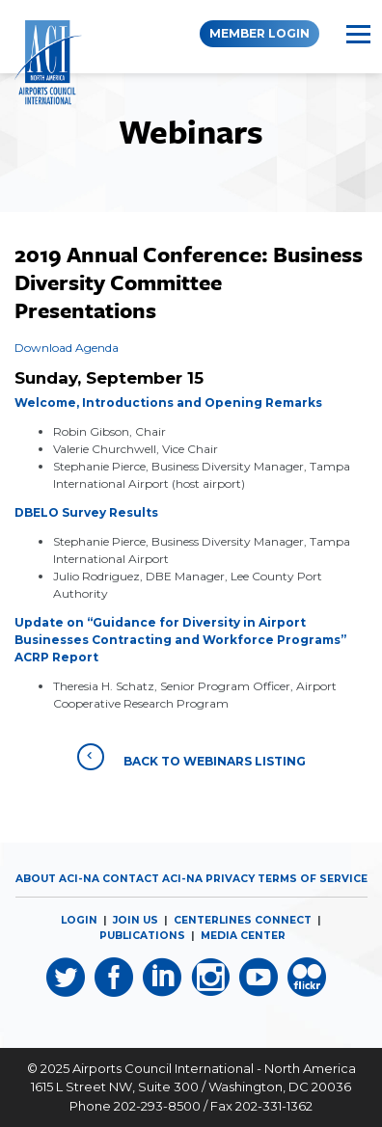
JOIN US (135, 920)
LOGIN (79, 920)
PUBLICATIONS (142, 935)
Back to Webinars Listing (191, 756)
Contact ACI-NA (152, 878)
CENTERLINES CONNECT (243, 920)
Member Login (259, 33)
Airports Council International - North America (214, 1068)
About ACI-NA (57, 878)
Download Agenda (66, 347)
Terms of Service (313, 878)
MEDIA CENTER (243, 935)
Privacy (230, 878)
